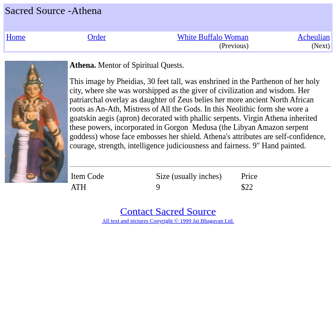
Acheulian (314, 37)
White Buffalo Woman (212, 37)
